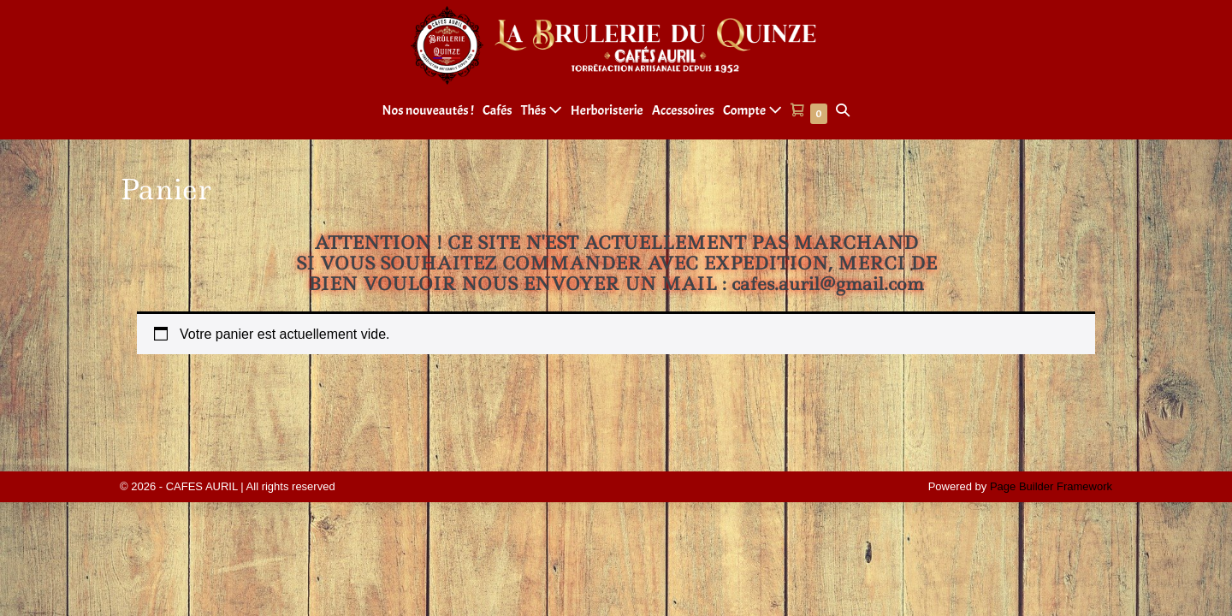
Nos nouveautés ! (428, 110)
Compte (752, 110)
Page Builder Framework (1051, 486)
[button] (843, 111)
